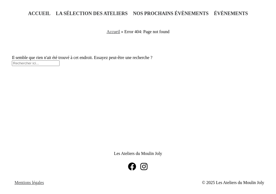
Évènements (231, 13)
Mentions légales (29, 182)
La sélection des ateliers (91, 13)
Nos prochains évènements (171, 13)
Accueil (39, 13)
